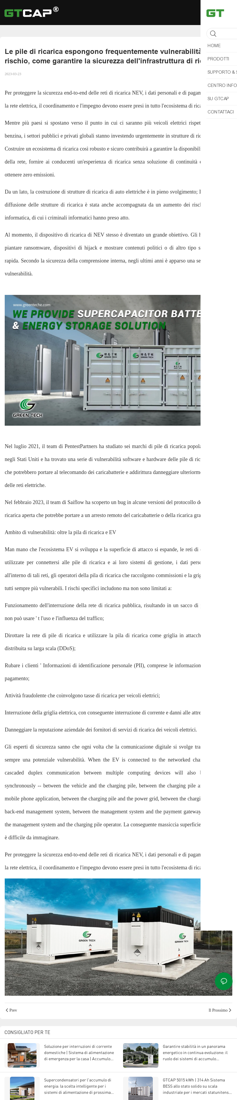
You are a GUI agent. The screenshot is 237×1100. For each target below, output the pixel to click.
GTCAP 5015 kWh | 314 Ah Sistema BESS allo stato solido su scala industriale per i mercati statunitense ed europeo (197, 1086)
